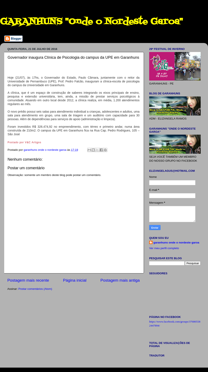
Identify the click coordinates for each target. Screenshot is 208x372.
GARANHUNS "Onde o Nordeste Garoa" (91, 22)
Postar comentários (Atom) (35, 288)
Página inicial (74, 280)
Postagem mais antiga (120, 280)
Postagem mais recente (28, 280)
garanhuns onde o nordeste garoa (176, 242)
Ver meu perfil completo (164, 248)
